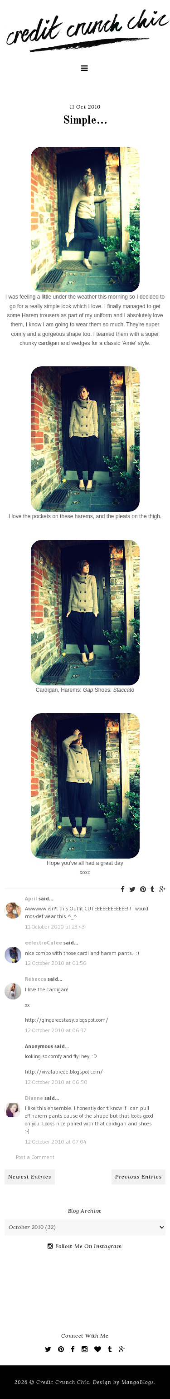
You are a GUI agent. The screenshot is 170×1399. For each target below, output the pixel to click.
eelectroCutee (43, 942)
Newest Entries (29, 1176)
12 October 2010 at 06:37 (55, 1030)
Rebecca (35, 978)
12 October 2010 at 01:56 (56, 962)
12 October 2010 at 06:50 (56, 1082)
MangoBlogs (137, 1382)
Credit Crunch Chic (62, 1382)
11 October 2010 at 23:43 (55, 926)
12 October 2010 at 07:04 (56, 1141)
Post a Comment (35, 1157)
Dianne (34, 1097)
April (31, 898)
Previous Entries (138, 1176)
